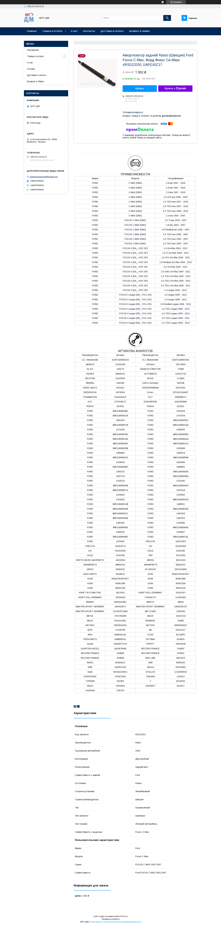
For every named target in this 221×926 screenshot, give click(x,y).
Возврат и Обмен (139, 31)
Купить (140, 88)
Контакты (89, 31)
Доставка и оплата (112, 31)
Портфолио (33, 50)
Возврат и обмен (35, 81)
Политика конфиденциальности (127, 922)
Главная (32, 31)
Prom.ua (124, 916)
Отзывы (31, 69)
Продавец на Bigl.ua (110, 919)
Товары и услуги (52, 31)
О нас (74, 31)
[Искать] (167, 18)
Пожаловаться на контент (101, 922)
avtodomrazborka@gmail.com (44, 176)
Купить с (175, 88)
